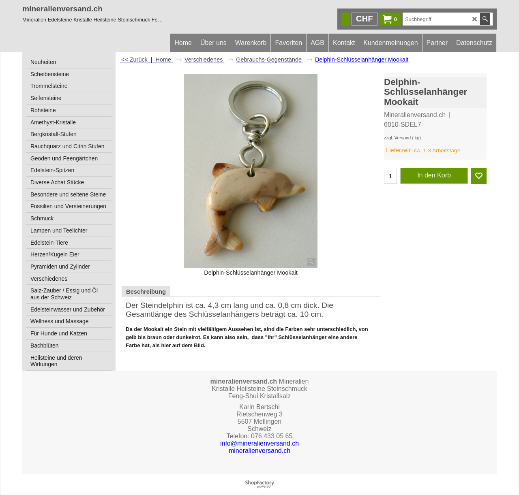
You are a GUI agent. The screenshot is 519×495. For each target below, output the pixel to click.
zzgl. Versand (397, 137)
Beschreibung (146, 291)
